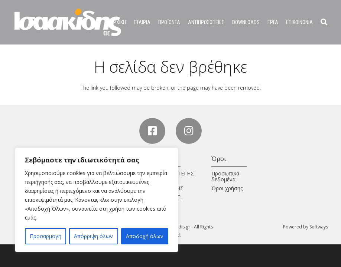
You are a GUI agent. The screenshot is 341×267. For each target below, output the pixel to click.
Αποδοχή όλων (144, 236)
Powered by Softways (305, 227)
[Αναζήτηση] (323, 22)
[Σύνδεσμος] (68, 22)
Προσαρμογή (45, 236)
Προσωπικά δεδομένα (225, 176)
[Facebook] (152, 131)
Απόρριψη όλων (93, 236)
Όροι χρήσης (227, 188)
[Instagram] (189, 131)
